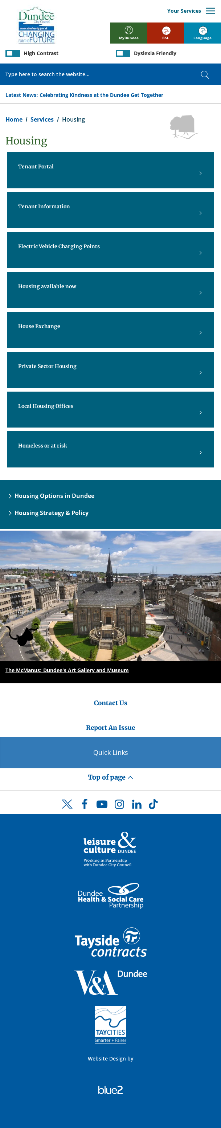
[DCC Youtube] (102, 806)
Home (13, 119)
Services (42, 119)
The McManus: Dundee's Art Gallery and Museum (67, 670)
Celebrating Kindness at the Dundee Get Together (101, 94)
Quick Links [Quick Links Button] (110, 752)
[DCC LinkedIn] (137, 806)
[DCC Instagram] (119, 806)
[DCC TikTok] (154, 806)
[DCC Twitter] (67, 810)
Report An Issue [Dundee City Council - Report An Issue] (110, 728)
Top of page (111, 777)
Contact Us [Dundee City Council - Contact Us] (110, 703)
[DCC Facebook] (85, 806)
